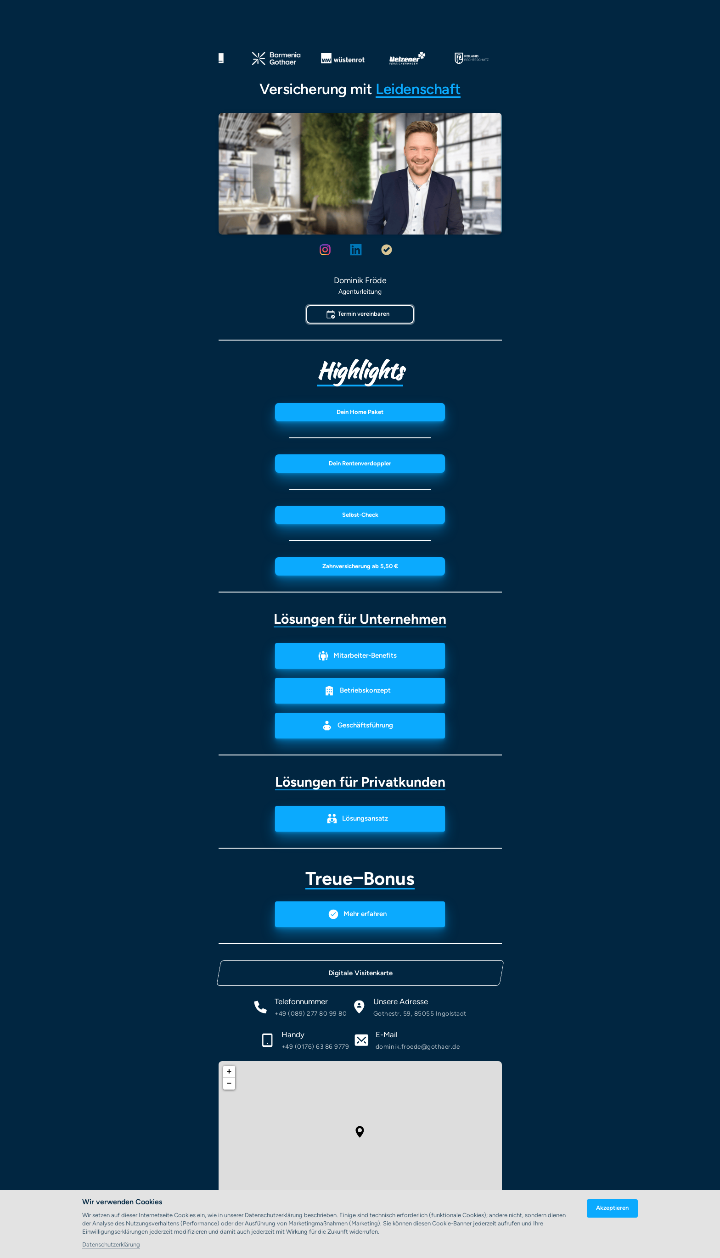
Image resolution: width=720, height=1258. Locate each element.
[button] (360, 1132)
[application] (360, 1132)
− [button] (229, 1083)
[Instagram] (329, 250)
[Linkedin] (360, 250)
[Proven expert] (391, 250)
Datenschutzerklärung (111, 1245)
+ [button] (229, 1071)
